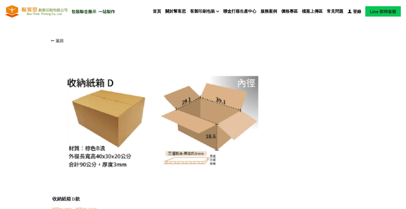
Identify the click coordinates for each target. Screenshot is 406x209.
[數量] (299, 133)
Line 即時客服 (383, 11)
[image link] (36, 11)
